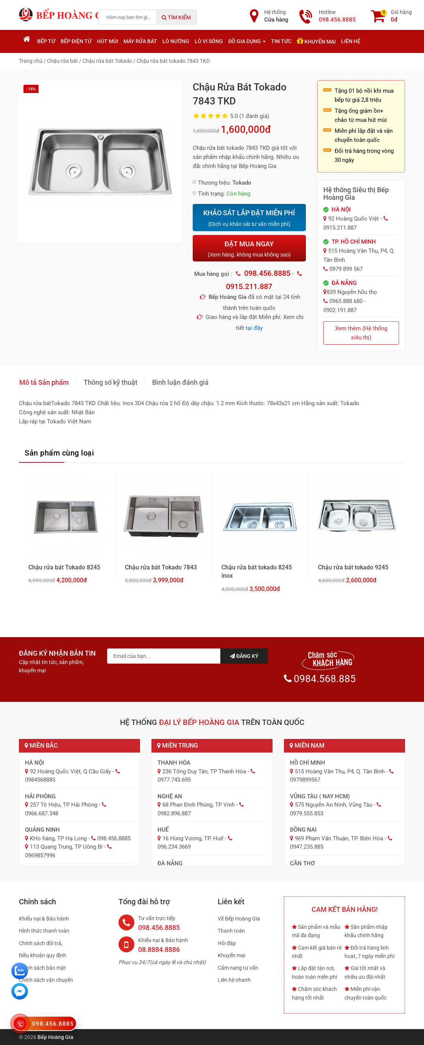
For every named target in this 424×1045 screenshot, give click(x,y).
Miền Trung (177, 745)
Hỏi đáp (227, 943)
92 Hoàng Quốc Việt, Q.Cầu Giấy (70, 771)
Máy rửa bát (140, 41)
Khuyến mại (316, 41)
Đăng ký (244, 656)
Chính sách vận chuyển (46, 980)
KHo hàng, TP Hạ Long (58, 838)
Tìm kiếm (176, 17)
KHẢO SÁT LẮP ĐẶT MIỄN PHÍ (249, 218)
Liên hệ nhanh (234, 980)
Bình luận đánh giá (180, 382)
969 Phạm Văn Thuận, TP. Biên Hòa (339, 838)
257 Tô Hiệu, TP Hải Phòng (63, 804)
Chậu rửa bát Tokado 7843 (161, 567)
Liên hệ (350, 41)
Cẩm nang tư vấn (238, 968)
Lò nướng (175, 41)
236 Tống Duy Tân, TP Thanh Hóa (204, 771)
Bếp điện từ (76, 41)
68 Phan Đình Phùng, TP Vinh (198, 804)
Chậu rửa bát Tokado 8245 (64, 567)
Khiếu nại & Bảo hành (44, 919)
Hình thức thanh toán (44, 931)
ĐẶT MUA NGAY (249, 249)
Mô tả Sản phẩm (44, 382)
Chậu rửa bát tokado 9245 (353, 567)
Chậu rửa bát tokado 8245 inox (256, 571)
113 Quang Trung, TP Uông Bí (66, 846)
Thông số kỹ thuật (110, 382)
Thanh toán (231, 931)
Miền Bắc (41, 745)
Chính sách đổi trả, (40, 943)
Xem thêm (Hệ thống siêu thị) (361, 333)
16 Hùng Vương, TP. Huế (192, 838)
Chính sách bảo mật (42, 968)
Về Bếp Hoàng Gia (239, 919)
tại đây (254, 328)
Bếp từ (46, 41)
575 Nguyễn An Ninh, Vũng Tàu (333, 804)
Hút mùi (107, 41)
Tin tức (281, 41)
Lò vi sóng (209, 41)
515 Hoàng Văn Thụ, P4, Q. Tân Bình (340, 771)
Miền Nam (307, 745)
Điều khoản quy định (42, 955)
